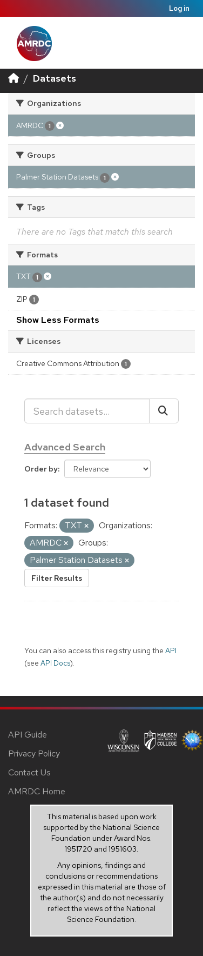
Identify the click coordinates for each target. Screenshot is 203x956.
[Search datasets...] (87, 411)
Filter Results (56, 578)
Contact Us (29, 772)
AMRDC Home (36, 791)
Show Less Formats (57, 320)
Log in (179, 8)
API (171, 650)
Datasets (54, 78)
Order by (41, 469)
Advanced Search (64, 447)
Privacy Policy (34, 753)
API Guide (27, 734)
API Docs (55, 663)
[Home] (13, 78)
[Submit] (164, 411)
